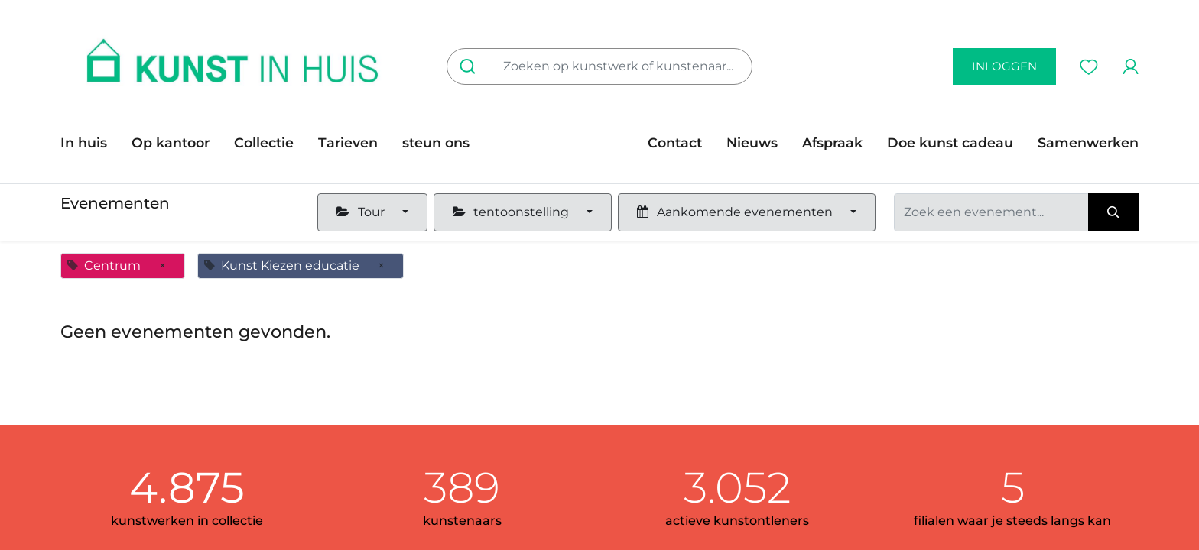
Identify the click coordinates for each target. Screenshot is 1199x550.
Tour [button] (361, 212)
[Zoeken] (470, 66)
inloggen (1004, 66)
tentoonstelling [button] (512, 212)
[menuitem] (89, 143)
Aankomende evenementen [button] (736, 212)
